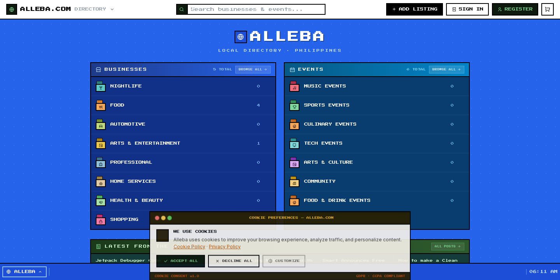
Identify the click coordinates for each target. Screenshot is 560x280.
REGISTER (515, 9)
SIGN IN (467, 9)
